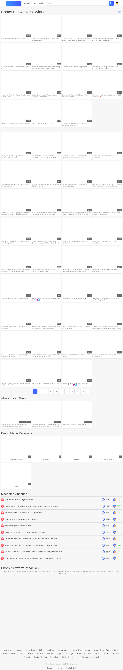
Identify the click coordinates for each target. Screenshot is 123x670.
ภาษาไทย (106, 650)
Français (19, 650)
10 (83, 397)
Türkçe (46, 657)
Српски (87, 650)
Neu (35, 3)
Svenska (116, 653)
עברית (88, 653)
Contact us (50, 668)
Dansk (30, 653)
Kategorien (27, 3)
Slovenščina (30, 650)
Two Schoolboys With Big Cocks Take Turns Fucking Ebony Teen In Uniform (31, 513)
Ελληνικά (40, 653)
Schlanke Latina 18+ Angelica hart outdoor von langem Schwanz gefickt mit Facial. (34, 558)
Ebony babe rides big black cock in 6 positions (21, 526)
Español (36, 657)
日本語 (64, 657)
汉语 (40, 650)
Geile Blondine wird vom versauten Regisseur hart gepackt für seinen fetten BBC (33, 565)
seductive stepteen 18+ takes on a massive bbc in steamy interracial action (31, 552)
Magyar (59, 653)
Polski (97, 653)
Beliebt (41, 3)
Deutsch (96, 657)
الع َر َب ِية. (69, 653)
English (55, 657)
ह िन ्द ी (74, 657)
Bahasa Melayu (63, 650)
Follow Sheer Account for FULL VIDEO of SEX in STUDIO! (25, 539)
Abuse (60, 668)
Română (106, 653)
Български (8, 650)
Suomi (22, 653)
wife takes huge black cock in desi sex (18, 532)
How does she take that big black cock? (19, 506)
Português (85, 657)
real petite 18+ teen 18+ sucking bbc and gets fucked (23, 519)
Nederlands (50, 650)
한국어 (115, 650)
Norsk (96, 650)
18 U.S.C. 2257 (71, 668)
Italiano (79, 653)
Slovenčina (77, 650)
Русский (27, 657)
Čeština (50, 653)
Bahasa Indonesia (9, 653)
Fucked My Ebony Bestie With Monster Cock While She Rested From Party (31, 545)
